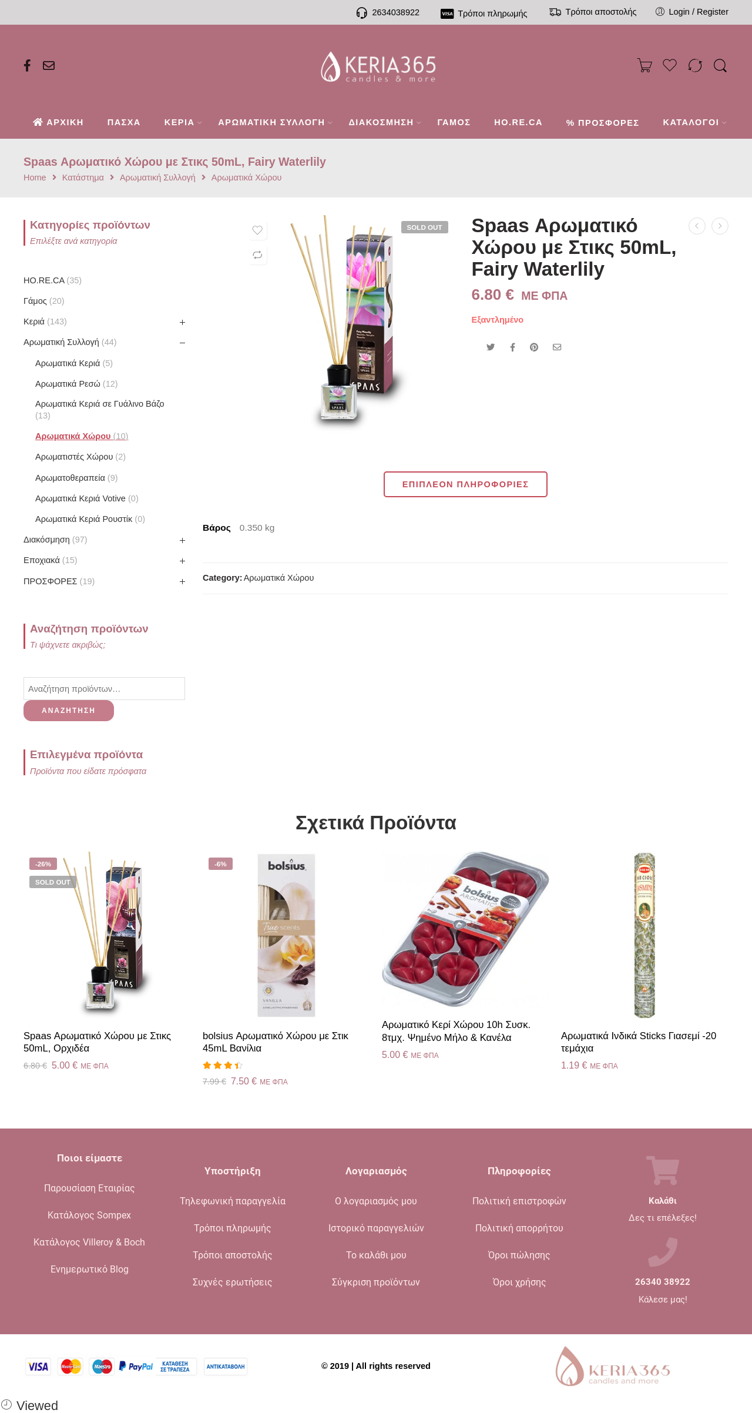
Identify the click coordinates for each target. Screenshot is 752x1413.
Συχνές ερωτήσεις (233, 1282)
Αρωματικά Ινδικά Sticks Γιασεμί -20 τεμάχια (638, 1042)
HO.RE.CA (53, 280)
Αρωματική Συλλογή (158, 177)
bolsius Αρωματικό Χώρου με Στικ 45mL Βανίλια (275, 1042)
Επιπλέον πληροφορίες (465, 484)
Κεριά (45, 321)
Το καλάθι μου (376, 1255)
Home (35, 177)
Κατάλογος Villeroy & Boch (89, 1242)
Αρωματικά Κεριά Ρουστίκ (90, 519)
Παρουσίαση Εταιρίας (89, 1188)
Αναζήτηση (69, 710)
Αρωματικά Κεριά (74, 363)
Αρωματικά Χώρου (247, 177)
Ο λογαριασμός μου (376, 1201)
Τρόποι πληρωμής (232, 1228)
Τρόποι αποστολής (233, 1255)
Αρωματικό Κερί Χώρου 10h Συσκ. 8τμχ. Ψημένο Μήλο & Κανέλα (456, 1031)
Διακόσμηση (56, 539)
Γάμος (44, 301)
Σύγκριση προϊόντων (376, 1282)
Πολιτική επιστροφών (519, 1201)
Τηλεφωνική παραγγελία (233, 1201)
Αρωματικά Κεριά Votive (87, 498)
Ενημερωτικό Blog (90, 1269)
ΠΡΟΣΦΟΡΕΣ (59, 581)
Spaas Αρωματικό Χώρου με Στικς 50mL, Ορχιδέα (97, 1042)
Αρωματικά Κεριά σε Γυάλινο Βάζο (99, 409)
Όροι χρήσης (519, 1282)
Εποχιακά (51, 560)
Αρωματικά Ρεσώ (76, 384)
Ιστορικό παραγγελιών (376, 1228)
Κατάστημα (83, 177)
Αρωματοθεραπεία (76, 478)
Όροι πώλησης (519, 1255)
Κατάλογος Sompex (89, 1215)
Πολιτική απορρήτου (519, 1228)
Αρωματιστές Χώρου (80, 456)
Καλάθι (663, 1201)
